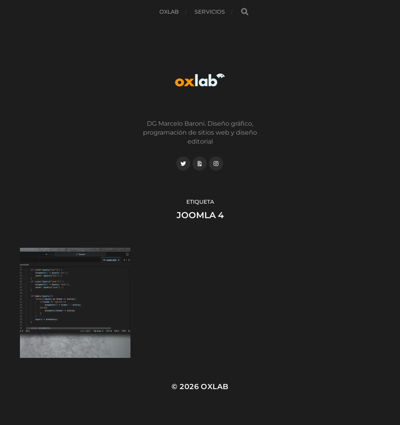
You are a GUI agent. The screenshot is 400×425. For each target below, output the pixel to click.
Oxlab (169, 11)
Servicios (210, 11)
